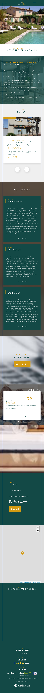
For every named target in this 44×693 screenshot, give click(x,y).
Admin (31, 680)
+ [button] (38, 527)
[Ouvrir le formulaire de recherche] (6, 3)
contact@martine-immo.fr (18, 496)
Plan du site (17, 680)
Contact (42, 207)
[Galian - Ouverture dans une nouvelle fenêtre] (11, 673)
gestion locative (35, 82)
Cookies (26, 681)
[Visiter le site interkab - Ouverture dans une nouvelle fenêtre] (24, 674)
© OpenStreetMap (35, 582)
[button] (26, 169)
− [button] (38, 530)
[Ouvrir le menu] (34, 3)
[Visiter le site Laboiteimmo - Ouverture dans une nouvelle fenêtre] (22, 687)
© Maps (27, 582)
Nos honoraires (10, 680)
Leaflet (21, 582)
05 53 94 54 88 (15, 491)
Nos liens (36, 680)
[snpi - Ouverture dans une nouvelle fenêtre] (35, 673)
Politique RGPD (19, 681)
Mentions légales (25, 680)
